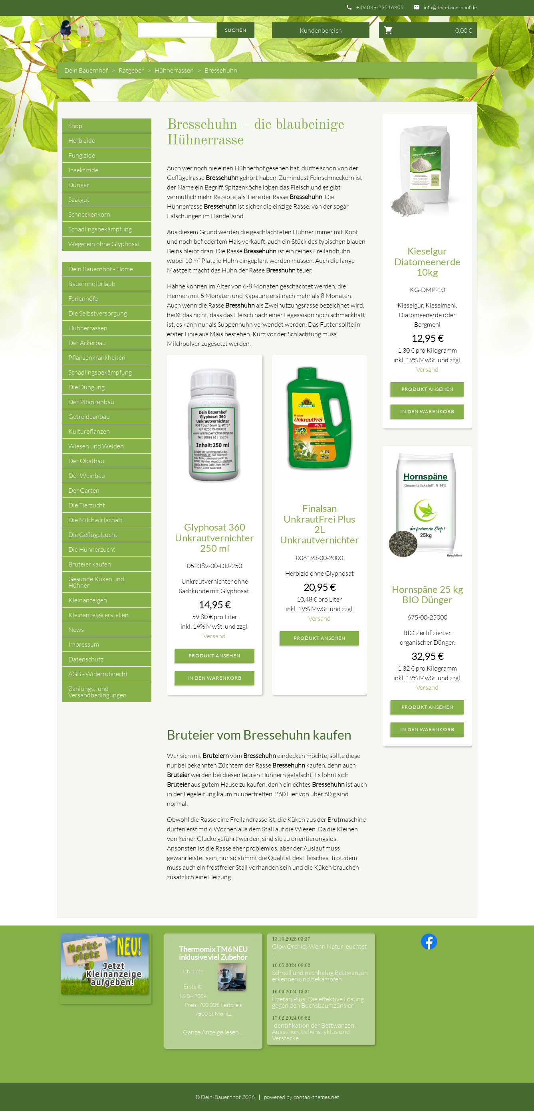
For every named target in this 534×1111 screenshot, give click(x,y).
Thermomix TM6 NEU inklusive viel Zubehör (213, 953)
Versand (214, 636)
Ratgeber (131, 70)
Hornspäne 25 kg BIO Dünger (427, 594)
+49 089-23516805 (380, 7)
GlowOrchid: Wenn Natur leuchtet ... (319, 949)
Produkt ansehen (214, 655)
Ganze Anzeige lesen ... (213, 1032)
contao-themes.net (316, 1096)
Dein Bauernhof (86, 70)
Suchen (235, 30)
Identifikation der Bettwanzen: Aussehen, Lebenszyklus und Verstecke (314, 1031)
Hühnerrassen (174, 70)
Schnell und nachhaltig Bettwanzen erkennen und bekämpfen (320, 975)
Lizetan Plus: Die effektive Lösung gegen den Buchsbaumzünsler (318, 1002)
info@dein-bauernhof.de (450, 7)
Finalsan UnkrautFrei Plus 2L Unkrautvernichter (319, 523)
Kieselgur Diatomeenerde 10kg (427, 261)
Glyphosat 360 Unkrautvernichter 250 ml (214, 537)
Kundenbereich (321, 30)
